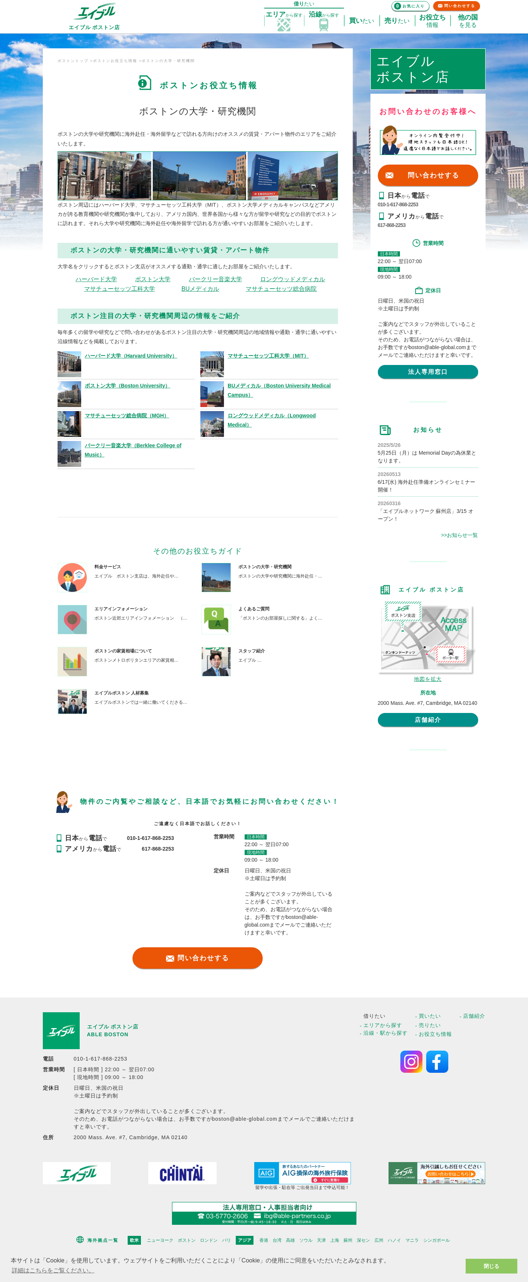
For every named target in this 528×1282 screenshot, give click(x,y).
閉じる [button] (491, 1266)
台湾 (277, 1240)
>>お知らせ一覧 (459, 535)
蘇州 (348, 1240)
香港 (263, 1240)
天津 (321, 1240)
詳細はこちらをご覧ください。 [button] (53, 1270)
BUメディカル (200, 288)
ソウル (306, 1240)
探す (284, 15)
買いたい (430, 1016)
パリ (226, 1240)
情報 (432, 21)
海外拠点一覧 (102, 1240)
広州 (379, 1240)
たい (361, 21)
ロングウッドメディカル (292, 279)
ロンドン (209, 1240)
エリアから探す (382, 1025)
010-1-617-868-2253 (398, 204)
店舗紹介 (428, 720)
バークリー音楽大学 (215, 279)
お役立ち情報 (435, 1034)
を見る (468, 21)
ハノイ (394, 1240)
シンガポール (436, 1240)
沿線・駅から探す (385, 1033)
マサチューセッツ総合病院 (281, 288)
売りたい (430, 1025)
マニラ (412, 1240)
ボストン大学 (152, 279)
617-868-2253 (392, 225)
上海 (334, 1240)
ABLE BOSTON (108, 1034)
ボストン (187, 1240)
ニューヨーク (160, 1240)
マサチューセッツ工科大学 (119, 288)
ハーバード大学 (96, 279)
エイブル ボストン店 (113, 1027)
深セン (363, 1240)
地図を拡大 (428, 679)
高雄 (290, 1240)
